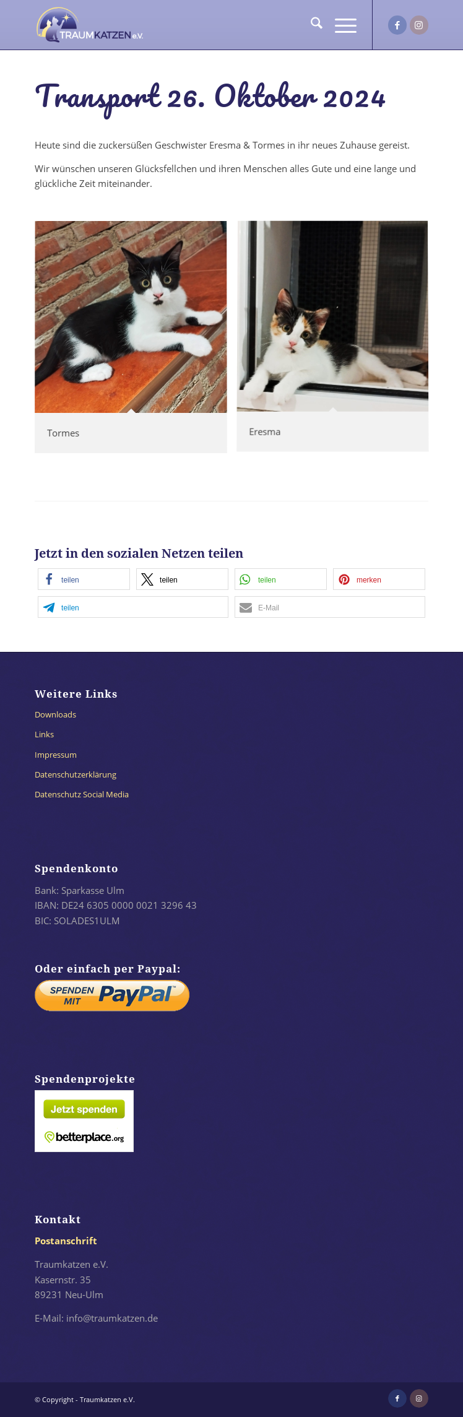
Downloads (55, 714)
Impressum (56, 754)
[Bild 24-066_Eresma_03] (337, 342)
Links (44, 734)
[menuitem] (310, 25)
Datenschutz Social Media (82, 794)
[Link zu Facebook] (397, 25)
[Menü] (339, 25)
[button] (84, 579)
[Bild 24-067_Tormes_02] (135, 342)
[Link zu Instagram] (419, 25)
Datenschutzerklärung (75, 774)
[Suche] (310, 25)
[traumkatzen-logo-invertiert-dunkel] (192, 25)
